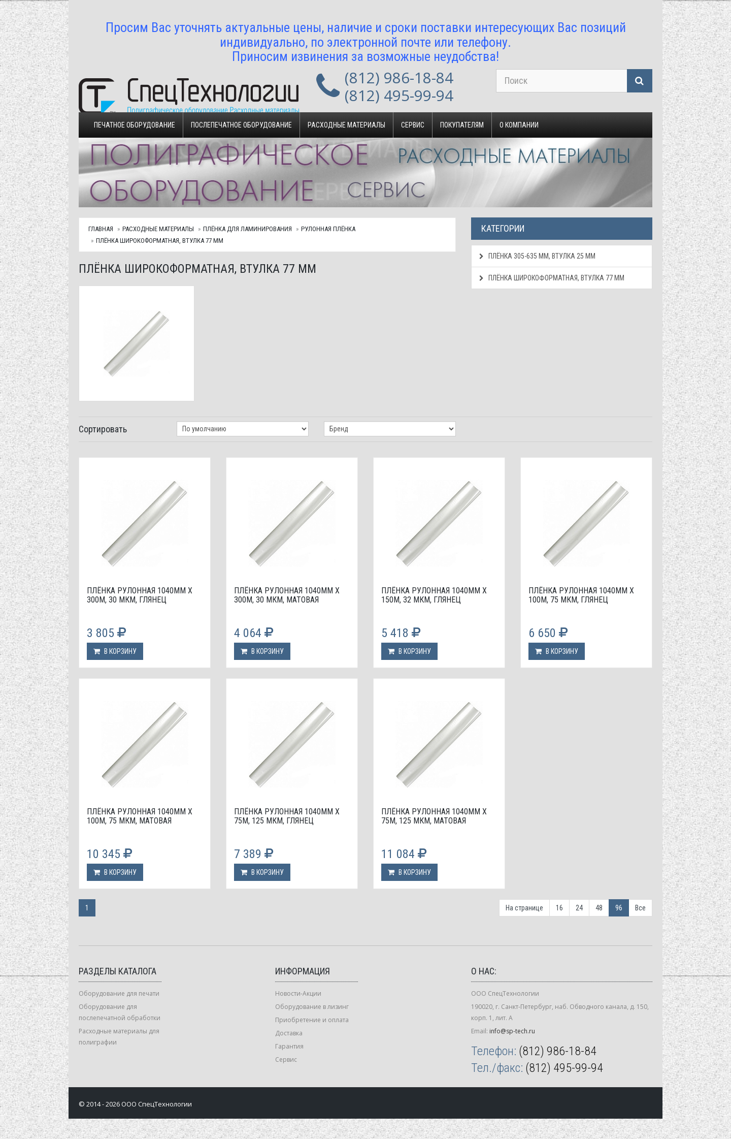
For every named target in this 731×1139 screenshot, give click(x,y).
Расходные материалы (346, 125)
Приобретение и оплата (312, 1020)
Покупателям (462, 125)
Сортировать (103, 429)
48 (599, 908)
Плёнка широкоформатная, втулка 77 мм (159, 240)
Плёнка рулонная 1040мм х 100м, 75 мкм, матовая (139, 816)
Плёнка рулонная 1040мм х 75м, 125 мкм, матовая (434, 816)
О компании (519, 125)
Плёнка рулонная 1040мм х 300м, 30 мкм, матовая (287, 595)
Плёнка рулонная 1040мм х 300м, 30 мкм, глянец (139, 595)
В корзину (115, 651)
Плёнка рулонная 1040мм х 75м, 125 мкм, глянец (287, 816)
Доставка (289, 1033)
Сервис (412, 125)
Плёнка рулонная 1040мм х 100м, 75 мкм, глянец (581, 595)
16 (559, 908)
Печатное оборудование (134, 125)
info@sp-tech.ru (512, 1031)
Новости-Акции (298, 993)
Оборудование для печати (119, 993)
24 (579, 908)
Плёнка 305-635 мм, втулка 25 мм (537, 256)
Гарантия (289, 1046)
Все (640, 908)
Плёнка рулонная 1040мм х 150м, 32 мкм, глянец (434, 595)
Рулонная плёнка (328, 229)
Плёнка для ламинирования (247, 229)
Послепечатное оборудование (241, 125)
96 (618, 908)
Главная (100, 229)
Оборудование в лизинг (312, 1006)
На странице (524, 908)
